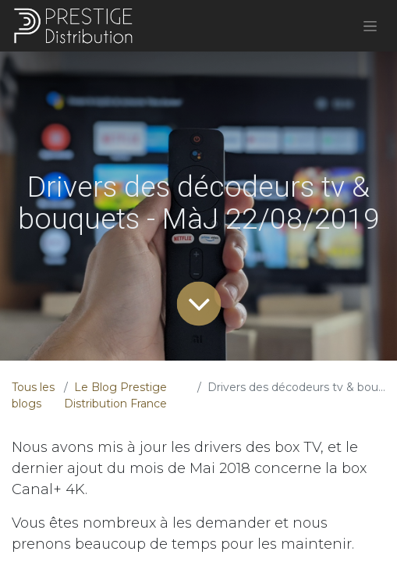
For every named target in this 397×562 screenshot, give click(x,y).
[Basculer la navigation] (370, 25)
